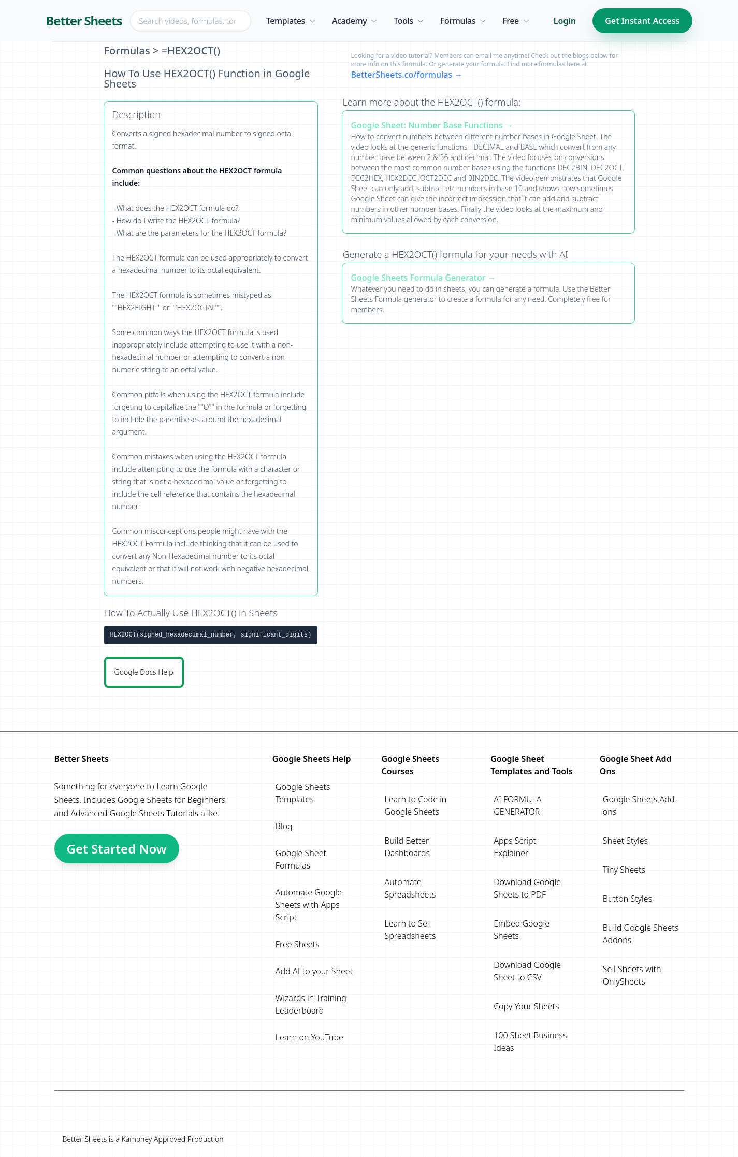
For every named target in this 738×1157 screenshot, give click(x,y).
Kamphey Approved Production (172, 1139)
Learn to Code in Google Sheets (415, 805)
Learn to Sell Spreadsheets (410, 930)
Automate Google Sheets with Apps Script (309, 905)
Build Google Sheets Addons (640, 934)
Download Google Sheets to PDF (527, 888)
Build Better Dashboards (407, 847)
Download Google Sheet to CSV (527, 971)
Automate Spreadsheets (410, 888)
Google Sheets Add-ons (640, 805)
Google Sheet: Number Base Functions (426, 125)
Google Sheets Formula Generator (418, 277)
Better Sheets (84, 20)
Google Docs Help (143, 672)
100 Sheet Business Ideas (530, 1041)
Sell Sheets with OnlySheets (632, 975)
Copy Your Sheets (526, 1006)
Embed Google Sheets (521, 930)
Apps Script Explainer (515, 847)
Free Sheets (298, 944)
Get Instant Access (642, 20)
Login (565, 20)
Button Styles (627, 898)
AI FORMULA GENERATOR (517, 805)
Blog (284, 826)
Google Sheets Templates (303, 793)
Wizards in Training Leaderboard (311, 1004)
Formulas (127, 50)
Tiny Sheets (624, 869)
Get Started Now (117, 848)
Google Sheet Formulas (301, 859)
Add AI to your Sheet (314, 971)
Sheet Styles (625, 840)
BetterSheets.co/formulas (401, 74)
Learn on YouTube (309, 1037)
